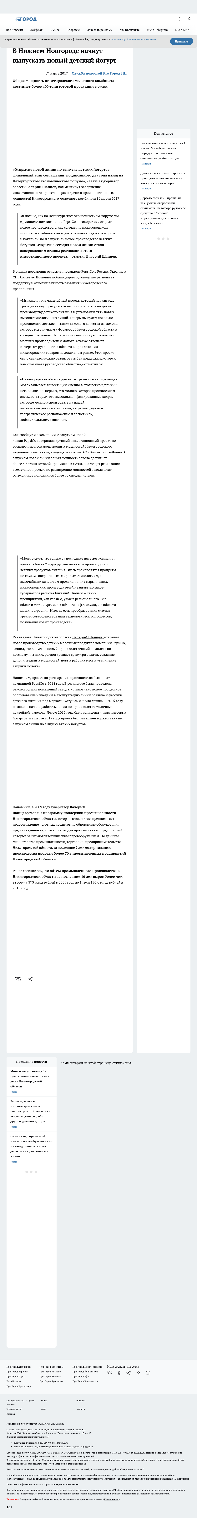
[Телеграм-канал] (129, 1373)
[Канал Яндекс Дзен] (138, 1373)
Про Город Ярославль (51, 1381)
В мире (55, 30)
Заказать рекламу (99, 30)
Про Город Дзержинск (18, 1366)
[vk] (18, 978)
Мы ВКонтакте (130, 30)
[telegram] (32, 978)
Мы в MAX (182, 30)
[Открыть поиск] (180, 19)
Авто (43, 1409)
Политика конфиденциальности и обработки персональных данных (43, 1484)
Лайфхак (36, 30)
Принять (182, 41)
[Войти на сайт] (189, 19)
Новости (80, 1409)
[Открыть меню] (8, 19)
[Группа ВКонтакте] (109, 1373)
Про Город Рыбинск (50, 1376)
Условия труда (14, 1409)
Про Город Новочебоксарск (87, 1366)
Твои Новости (14, 1381)
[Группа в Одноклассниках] (119, 1373)
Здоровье (73, 30)
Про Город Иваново (50, 1371)
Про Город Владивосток (85, 1381)
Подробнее (183, 1478)
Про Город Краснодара (19, 1386)
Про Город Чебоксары (51, 1366)
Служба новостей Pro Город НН (99, 73)
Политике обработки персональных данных (134, 39)
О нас (44, 1400)
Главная (11, 1413)
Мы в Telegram (157, 30)
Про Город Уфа (81, 1376)
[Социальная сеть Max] (148, 1373)
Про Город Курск (16, 1376)
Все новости (14, 30)
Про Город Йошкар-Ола (85, 1371)
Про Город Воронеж (17, 1371)
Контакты (81, 1400)
